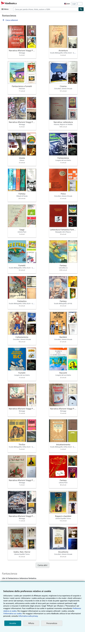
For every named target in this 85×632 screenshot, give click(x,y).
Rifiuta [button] (31, 623)
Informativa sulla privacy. (28, 616)
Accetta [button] (12, 623)
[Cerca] (81, 9)
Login (74, 4)
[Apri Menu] (5, 9)
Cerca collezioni (10, 20)
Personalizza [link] (51, 623)
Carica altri (42, 565)
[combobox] (45, 9)
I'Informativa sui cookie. (12, 613)
